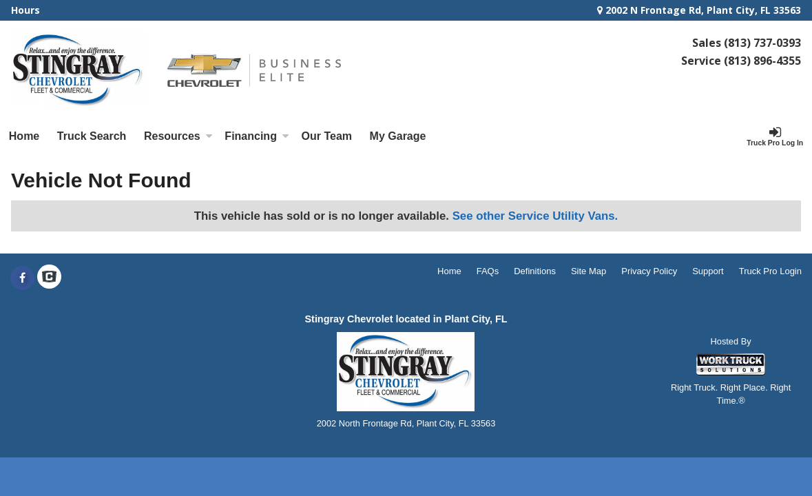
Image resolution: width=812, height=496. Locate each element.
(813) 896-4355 (762, 61)
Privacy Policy (649, 271)
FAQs (488, 271)
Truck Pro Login (770, 271)
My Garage (398, 136)
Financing (257, 136)
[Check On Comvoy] (49, 278)
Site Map (588, 271)
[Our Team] (327, 136)
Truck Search (92, 136)
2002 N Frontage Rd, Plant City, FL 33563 (699, 10)
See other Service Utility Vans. (535, 216)
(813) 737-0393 (762, 43)
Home (24, 136)
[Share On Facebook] (22, 278)
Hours (25, 10)
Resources (178, 136)
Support (708, 271)
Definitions (535, 271)
